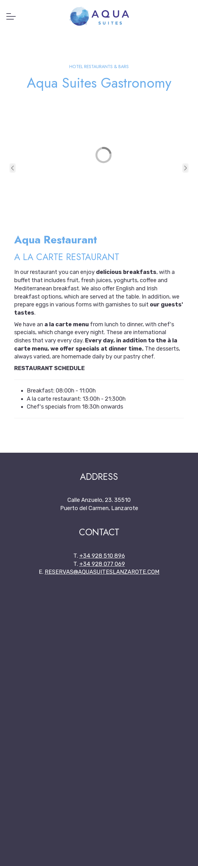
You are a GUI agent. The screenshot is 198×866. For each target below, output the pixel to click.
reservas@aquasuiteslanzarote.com (102, 571)
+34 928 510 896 (102, 555)
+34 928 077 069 (102, 564)
